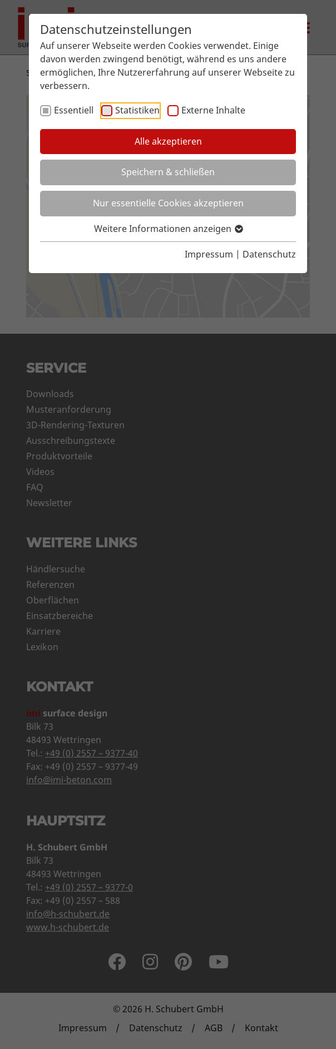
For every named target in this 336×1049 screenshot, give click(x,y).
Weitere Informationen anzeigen (168, 228)
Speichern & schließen (168, 172)
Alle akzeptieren (168, 141)
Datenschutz (269, 254)
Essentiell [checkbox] (73, 110)
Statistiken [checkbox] (137, 110)
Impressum (209, 254)
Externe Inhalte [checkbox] (213, 110)
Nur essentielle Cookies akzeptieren (168, 203)
